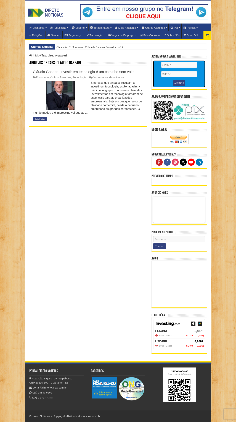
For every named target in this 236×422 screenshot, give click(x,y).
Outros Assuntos (153, 27)
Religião (35, 35)
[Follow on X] (183, 162)
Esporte (78, 27)
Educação (58, 27)
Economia (36, 27)
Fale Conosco (150, 35)
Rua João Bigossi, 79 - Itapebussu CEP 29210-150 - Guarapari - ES (50, 380)
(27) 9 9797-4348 (41, 397)
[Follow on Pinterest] (159, 162)
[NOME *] (179, 65)
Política (189, 27)
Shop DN (191, 35)
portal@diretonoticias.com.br (48, 387)
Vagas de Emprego (121, 35)
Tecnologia (94, 35)
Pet (174, 27)
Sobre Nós (172, 35)
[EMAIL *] (179, 74)
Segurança (73, 35)
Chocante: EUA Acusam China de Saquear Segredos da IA (89, 47)
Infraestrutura (99, 27)
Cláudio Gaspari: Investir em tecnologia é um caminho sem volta (83, 72)
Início (34, 55)
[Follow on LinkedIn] (199, 162)
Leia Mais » (40, 119)
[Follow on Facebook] (167, 162)
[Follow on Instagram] (175, 162)
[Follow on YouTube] (191, 162)
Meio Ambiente (125, 27)
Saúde (53, 35)
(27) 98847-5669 (40, 392)
